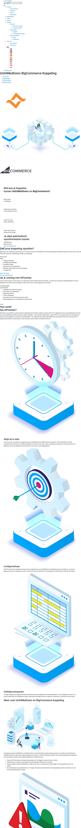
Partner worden (17, 28)
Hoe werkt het (14, 9)
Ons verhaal (13, 43)
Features (12, 11)
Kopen (2, 304)
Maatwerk (16, 39)
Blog (14, 37)
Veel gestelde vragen (19, 33)
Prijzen (9, 20)
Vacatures (13, 45)
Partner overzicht (18, 26)
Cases (8, 18)
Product (9, 7)
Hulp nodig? (13, 30)
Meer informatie (14, 35)
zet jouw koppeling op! (10, 246)
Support (9, 22)
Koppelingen (10, 16)
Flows (11, 12)
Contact (9, 1)
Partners (12, 24)
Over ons (9, 41)
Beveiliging (13, 14)
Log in (5, 1)
